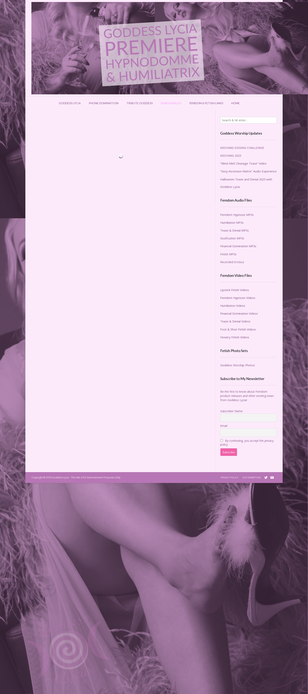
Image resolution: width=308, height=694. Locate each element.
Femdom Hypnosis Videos (237, 298)
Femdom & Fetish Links (206, 103)
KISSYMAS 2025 (230, 155)
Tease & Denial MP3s (234, 230)
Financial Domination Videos (239, 313)
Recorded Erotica (232, 262)
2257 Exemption (251, 477)
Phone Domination (103, 103)
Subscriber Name (231, 411)
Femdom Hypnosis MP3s (237, 215)
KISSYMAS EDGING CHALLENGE (242, 148)
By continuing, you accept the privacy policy (247, 442)
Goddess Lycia (70, 103)
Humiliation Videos (232, 306)
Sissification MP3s (232, 238)
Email (223, 426)
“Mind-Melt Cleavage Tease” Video (243, 163)
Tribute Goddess (139, 103)
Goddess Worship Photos (237, 365)
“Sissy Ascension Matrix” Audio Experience (248, 171)
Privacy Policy (229, 477)
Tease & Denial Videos (235, 321)
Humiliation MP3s (232, 222)
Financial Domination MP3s (238, 246)
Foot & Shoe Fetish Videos (238, 329)
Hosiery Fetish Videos (234, 337)
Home (235, 103)
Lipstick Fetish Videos (234, 290)
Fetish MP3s (228, 254)
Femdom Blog (171, 103)
